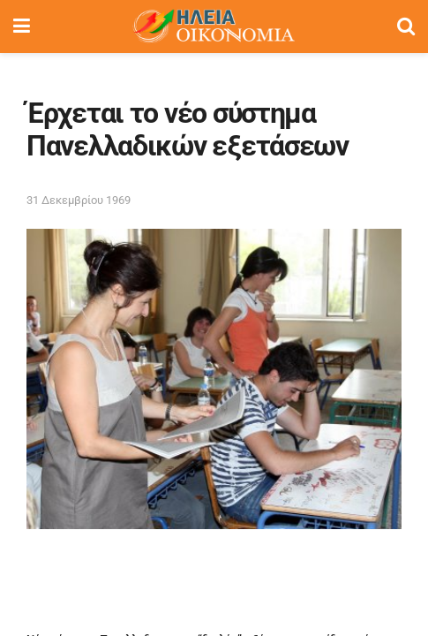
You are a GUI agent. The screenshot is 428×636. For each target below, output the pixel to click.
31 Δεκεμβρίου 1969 (78, 200)
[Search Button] (406, 26)
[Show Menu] (21, 26)
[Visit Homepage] (213, 26)
